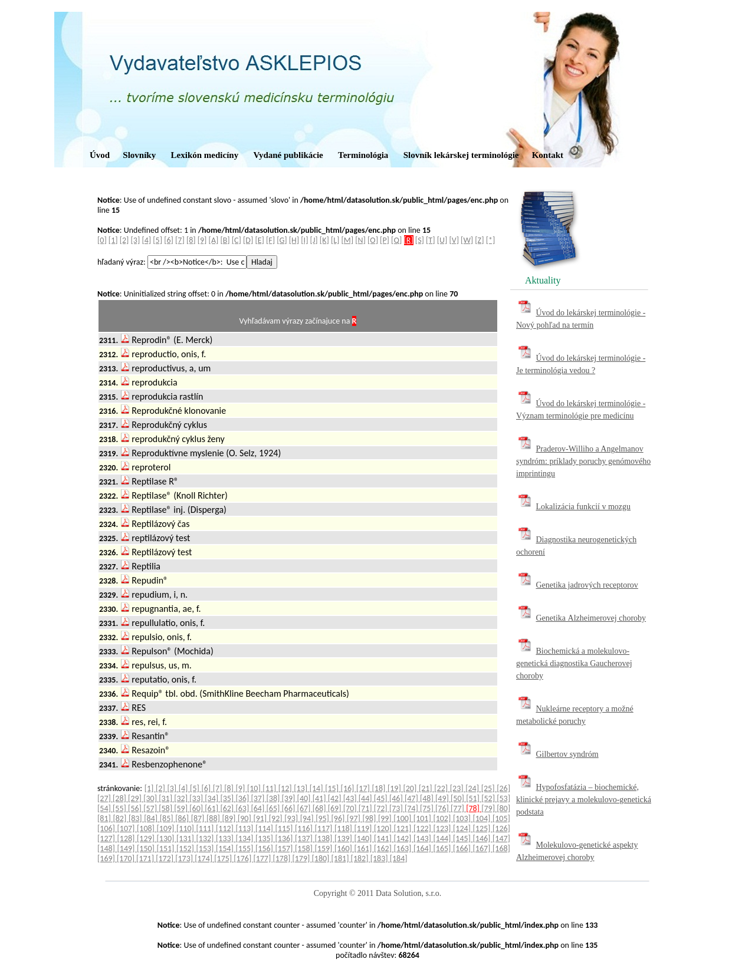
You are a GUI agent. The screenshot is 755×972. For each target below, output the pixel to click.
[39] (289, 798)
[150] (147, 849)
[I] (304, 240)
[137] (305, 838)
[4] (146, 240)
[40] (305, 798)
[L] (335, 240)
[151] (167, 849)
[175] (224, 859)
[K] (324, 240)
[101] (423, 818)
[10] (254, 788)
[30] (151, 798)
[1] (113, 240)
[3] (135, 240)
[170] (126, 859)
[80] (503, 808)
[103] (463, 818)
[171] (146, 859)
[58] (166, 808)
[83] (136, 818)
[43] (351, 798)
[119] (364, 828)
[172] (165, 859)
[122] (423, 828)
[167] (483, 849)
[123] (444, 828)
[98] (370, 818)
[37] (258, 798)
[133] (226, 838)
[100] (403, 818)
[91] (260, 818)
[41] (320, 798)
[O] (372, 240)
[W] (467, 240)
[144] (444, 838)
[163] (404, 849)
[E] (259, 240)
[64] (258, 808)
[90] (245, 818)
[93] (292, 818)
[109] (167, 828)
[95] (323, 818)
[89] (230, 818)
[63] (243, 808)
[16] (348, 788)
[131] (186, 838)
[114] (265, 828)
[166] (463, 849)
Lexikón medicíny (205, 155)
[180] (321, 859)
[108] (147, 828)
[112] (226, 828)
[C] (236, 240)
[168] (501, 849)
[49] (443, 798)
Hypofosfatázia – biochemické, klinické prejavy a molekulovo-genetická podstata (583, 799)
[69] (335, 808)
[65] (274, 808)
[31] (166, 798)
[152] (186, 849)
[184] (399, 859)
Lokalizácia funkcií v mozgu (583, 506)
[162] (384, 849)
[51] (473, 798)
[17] (364, 788)
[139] (344, 838)
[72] (381, 808)
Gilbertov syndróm (567, 754)
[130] (167, 838)
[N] (360, 240)
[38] (274, 798)
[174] (204, 859)
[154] (226, 849)
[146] (483, 838)
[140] (364, 838)
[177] (263, 859)
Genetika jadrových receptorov (587, 585)
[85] (167, 818)
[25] (489, 788)
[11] (270, 788)
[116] (305, 828)
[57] (151, 808)
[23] (457, 788)
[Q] (396, 240)
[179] (301, 859)
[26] (503, 788)
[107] (127, 828)
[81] (105, 818)
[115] (285, 828)
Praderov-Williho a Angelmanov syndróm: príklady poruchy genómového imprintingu (583, 461)
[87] (198, 818)
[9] (202, 240)
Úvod (100, 155)
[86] (183, 818)
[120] (384, 828)
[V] (454, 240)
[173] (185, 859)
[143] (423, 838)
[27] (105, 798)
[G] (282, 240)
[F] (270, 240)
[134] (246, 838)
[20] (410, 788)
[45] (381, 798)
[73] (397, 808)
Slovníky (139, 155)
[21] (426, 788)
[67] (305, 808)
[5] (157, 240)
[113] (246, 828)
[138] (325, 838)
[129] (147, 838)
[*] (490, 240)
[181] (341, 859)
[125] (483, 828)
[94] (308, 818)
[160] (344, 849)
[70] (351, 808)
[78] (473, 808)
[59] (181, 808)
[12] (286, 788)
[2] (124, 240)
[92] (276, 818)
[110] (186, 828)
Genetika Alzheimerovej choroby (591, 618)
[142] (404, 838)
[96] (339, 818)
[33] (197, 798)
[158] (305, 849)
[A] (214, 240)
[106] (107, 828)
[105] (501, 818)
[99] (385, 818)
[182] (360, 859)
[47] (412, 798)
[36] (243, 798)
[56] (135, 808)
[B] (224, 240)
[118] (344, 828)
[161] (364, 849)
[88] (214, 818)
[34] (212, 798)
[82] (120, 818)
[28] (120, 798)
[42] (335, 798)
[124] (463, 828)
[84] (151, 818)
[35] (227, 798)
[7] (180, 240)
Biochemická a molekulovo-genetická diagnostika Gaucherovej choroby (574, 663)
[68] (320, 808)
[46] (397, 798)
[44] (366, 798)
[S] (419, 240)
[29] (135, 798)
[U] (442, 240)
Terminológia (363, 155)
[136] (285, 838)
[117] (325, 828)
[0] (102, 240)
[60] (197, 808)
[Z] (479, 240)
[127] (107, 838)
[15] (332, 788)
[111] (206, 828)
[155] (246, 849)
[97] (354, 818)
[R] (408, 240)
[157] (285, 849)
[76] (443, 808)
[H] (294, 240)
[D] (248, 240)
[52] (489, 798)
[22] (441, 788)
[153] (206, 849)
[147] (501, 838)
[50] (458, 798)
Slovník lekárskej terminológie (461, 155)
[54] (105, 808)
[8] (191, 240)
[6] (168, 240)
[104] (482, 818)
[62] (227, 808)
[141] (384, 838)
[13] (301, 788)
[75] (427, 808)
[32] (181, 798)
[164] (423, 849)
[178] (282, 859)
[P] (384, 240)
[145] (463, 838)
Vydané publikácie (288, 155)
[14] (317, 788)
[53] (503, 798)
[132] (206, 838)
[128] (127, 838)
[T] (430, 240)
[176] (243, 859)
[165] (444, 849)
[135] (265, 838)
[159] (325, 849)
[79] (489, 808)
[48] (427, 798)
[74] (412, 808)
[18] (380, 788)
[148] (107, 849)
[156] (265, 849)
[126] (501, 828)
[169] (107, 859)
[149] (127, 849)
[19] (395, 788)
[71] (366, 808)
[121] (404, 828)
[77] (458, 808)
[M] (348, 240)
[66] (289, 808)
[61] (212, 808)
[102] (443, 818)
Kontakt (547, 155)
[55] (120, 808)
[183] (380, 859)
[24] (473, 788)
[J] (314, 240)
